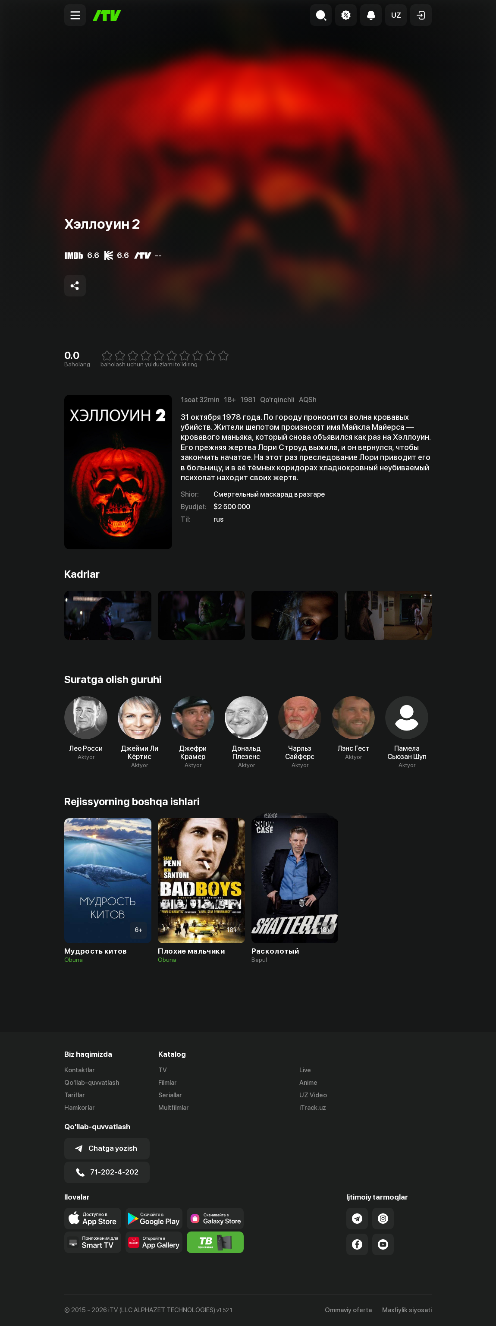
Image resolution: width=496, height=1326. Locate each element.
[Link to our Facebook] (357, 1244)
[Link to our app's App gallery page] (154, 1242)
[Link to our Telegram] (357, 1218)
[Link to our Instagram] (383, 1218)
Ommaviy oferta (348, 1310)
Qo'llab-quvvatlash (91, 1083)
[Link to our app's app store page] (92, 1218)
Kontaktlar (79, 1070)
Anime (308, 1083)
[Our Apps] (92, 1242)
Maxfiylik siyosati (407, 1310)
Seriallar (170, 1095)
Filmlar (167, 1083)
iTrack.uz (312, 1108)
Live (305, 1070)
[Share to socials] (75, 285)
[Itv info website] (215, 1242)
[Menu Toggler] (75, 15)
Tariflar (74, 1095)
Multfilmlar (173, 1108)
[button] (396, 15)
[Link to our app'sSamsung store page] (215, 1218)
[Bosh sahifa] (107, 15)
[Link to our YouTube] (383, 1244)
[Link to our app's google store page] (154, 1218)
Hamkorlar (79, 1108)
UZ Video (313, 1095)
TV (162, 1070)
